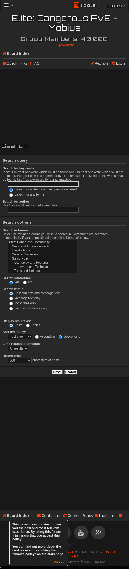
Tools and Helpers (43, 271)
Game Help (43, 259)
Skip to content (64, 45)
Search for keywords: (19, 168)
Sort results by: (14, 332)
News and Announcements (43, 246)
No (27, 282)
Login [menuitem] (121, 63)
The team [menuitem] (107, 515)
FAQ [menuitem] (35, 63)
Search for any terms (26, 194)
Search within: (13, 289)
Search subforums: (17, 278)
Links (114, 6)
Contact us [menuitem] (51, 515)
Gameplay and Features (43, 263)
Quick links (17, 63)
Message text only (24, 298)
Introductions (43, 250)
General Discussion (43, 254)
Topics (33, 325)
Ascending (45, 336)
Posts (15, 325)
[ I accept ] (57, 561)
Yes (14, 282)
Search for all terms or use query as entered (43, 189)
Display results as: (17, 321)
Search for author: (16, 201)
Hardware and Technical (43, 267)
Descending (70, 336)
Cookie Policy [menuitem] (80, 515)
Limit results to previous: (22, 344)
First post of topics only (28, 308)
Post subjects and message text (34, 293)
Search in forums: (16, 230)
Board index (18, 53)
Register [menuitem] (102, 63)
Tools (88, 5)
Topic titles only (22, 303)
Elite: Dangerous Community (43, 242)
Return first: (12, 356)
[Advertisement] (64, 105)
